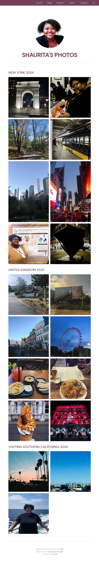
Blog (49, 2)
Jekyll (55, 554)
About (72, 2)
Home (39, 2)
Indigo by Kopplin (55, 551)
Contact (83, 2)
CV (93, 2)
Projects (60, 2)
